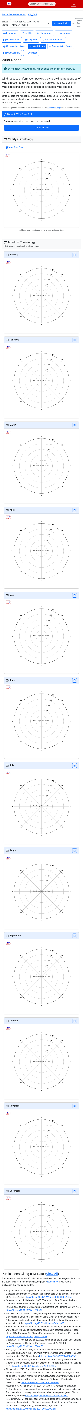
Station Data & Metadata (13, 14)
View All (52, 1274)
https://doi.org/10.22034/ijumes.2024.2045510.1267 (31, 1409)
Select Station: (5, 23)
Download (31, 53)
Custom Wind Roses (60, 46)
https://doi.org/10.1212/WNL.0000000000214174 (48, 1297)
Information (10, 33)
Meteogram (64, 33)
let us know (52, 1282)
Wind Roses (37, 46)
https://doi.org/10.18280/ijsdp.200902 (24, 1310)
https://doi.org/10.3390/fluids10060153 (24, 1346)
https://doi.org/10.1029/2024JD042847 (58, 1356)
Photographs (44, 33)
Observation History (14, 46)
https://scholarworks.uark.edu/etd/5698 (40, 1382)
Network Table (11, 40)
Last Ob (27, 33)
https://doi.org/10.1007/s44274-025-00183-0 (46, 1395)
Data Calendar (11, 53)
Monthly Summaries (53, 40)
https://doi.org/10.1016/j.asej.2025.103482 (26, 1336)
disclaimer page (54, 108)
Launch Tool (41, 128)
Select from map (79, 23)
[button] (74, 255)
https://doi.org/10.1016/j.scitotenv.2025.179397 (33, 1366)
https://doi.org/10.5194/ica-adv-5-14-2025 (44, 1323)
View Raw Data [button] (15, 147)
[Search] (42, 4)
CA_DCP (32, 14)
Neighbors (31, 40)
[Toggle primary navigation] (73, 4)
